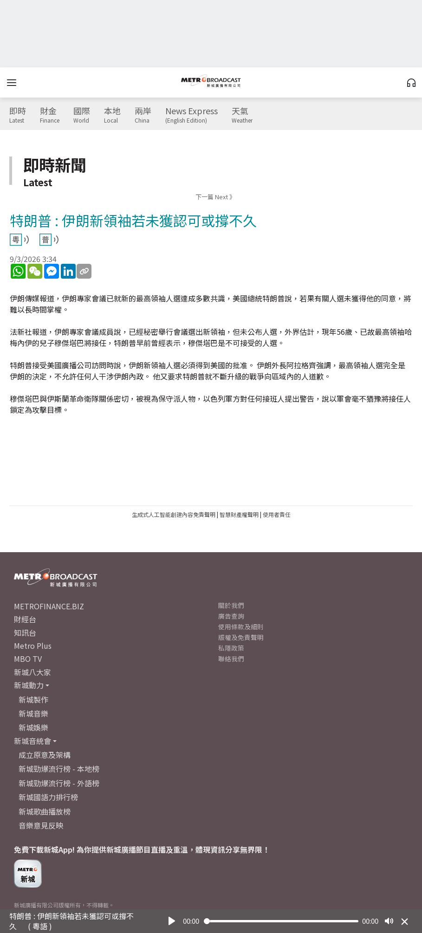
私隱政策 (231, 647)
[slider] (281, 921)
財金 (49, 115)
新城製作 (33, 699)
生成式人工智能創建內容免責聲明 (173, 514)
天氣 (242, 115)
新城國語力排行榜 (48, 797)
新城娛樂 (33, 727)
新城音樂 (33, 713)
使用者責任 (277, 514)
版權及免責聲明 (241, 637)
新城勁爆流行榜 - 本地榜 (59, 768)
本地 (112, 115)
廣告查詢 (231, 615)
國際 (81, 115)
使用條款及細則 (241, 626)
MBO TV (28, 658)
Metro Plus (33, 645)
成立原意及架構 (45, 754)
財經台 (25, 619)
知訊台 (25, 632)
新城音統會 (32, 740)
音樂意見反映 (41, 825)
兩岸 (143, 115)
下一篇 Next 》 (215, 196)
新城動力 (29, 685)
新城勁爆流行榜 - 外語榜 (59, 783)
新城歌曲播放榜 (45, 811)
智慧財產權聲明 (239, 514)
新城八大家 (32, 672)
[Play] (171, 920)
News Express (191, 115)
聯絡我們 (231, 658)
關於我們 (231, 605)
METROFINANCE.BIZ (49, 606)
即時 (17, 115)
